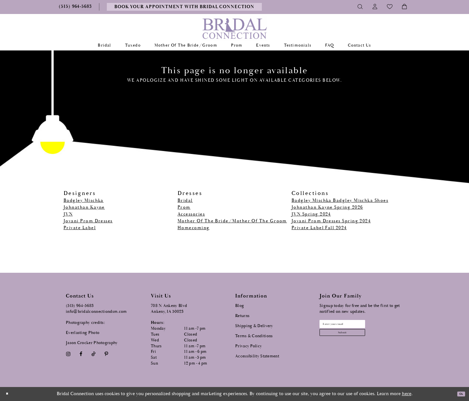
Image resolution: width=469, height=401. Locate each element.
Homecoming (194, 228)
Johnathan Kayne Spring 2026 (327, 207)
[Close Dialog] (9, 394)
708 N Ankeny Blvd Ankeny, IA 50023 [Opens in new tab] (169, 308)
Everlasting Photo (82, 333)
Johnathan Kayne (84, 207)
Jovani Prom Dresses (88, 221)
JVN (68, 214)
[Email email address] (359, 326)
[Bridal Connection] (234, 28)
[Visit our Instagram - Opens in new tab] (68, 354)
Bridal (185, 200)
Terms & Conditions (254, 336)
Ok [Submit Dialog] (458, 394)
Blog (239, 306)
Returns (242, 316)
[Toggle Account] (375, 7)
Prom (184, 207)
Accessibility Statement (257, 356)
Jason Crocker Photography (92, 343)
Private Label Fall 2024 (319, 228)
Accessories (191, 214)
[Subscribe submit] (359, 340)
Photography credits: (85, 322)
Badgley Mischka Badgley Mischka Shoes (339, 200)
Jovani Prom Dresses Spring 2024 (331, 221)
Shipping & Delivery (254, 326)
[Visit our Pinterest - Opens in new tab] (106, 354)
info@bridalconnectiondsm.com (96, 311)
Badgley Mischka (84, 200)
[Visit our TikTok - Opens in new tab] (94, 354)
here (406, 394)
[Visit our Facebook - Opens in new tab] (80, 354)
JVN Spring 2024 (311, 214)
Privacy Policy (248, 346)
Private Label (80, 228)
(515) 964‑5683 (80, 306)
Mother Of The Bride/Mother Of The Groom (232, 221)
